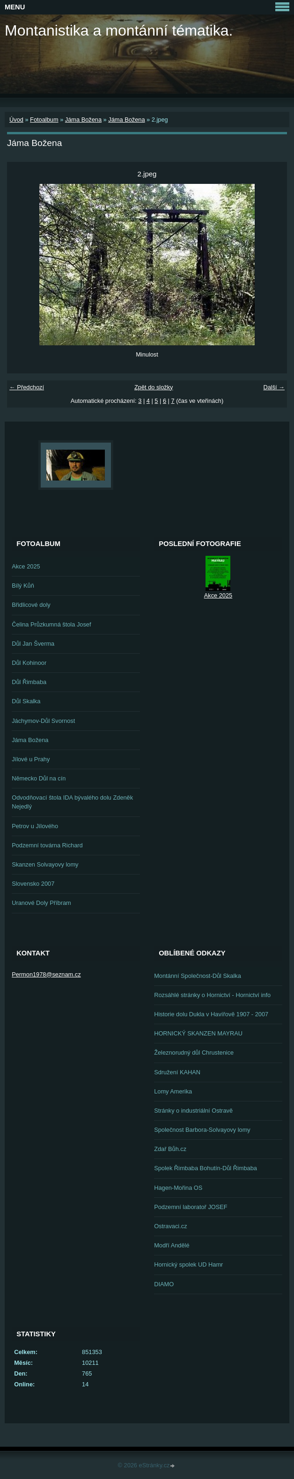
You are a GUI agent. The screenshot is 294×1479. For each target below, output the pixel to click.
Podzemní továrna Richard (47, 845)
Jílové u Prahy (31, 759)
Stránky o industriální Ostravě (193, 1110)
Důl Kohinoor (29, 662)
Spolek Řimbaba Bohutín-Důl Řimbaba (205, 1168)
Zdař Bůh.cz (170, 1148)
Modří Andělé (171, 1245)
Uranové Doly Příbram (41, 902)
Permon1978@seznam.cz (46, 974)
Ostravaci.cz (170, 1226)
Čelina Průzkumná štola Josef (51, 624)
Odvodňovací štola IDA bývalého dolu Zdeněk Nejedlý (72, 802)
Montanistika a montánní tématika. (119, 30)
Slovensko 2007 (33, 883)
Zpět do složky (153, 387)
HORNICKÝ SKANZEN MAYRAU (198, 1033)
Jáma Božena (83, 119)
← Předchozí (26, 387)
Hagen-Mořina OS (178, 1187)
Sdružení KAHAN (177, 1072)
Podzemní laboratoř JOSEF (190, 1206)
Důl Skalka (26, 701)
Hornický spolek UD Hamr (188, 1264)
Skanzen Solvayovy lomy (45, 864)
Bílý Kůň (23, 585)
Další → (274, 387)
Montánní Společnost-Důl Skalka (197, 975)
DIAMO (164, 1284)
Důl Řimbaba (29, 681)
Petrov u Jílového (35, 826)
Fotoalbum (44, 119)
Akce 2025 (26, 566)
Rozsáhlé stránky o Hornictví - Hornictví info (212, 994)
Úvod (16, 119)
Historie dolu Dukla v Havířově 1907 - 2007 (211, 1014)
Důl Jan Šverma (33, 643)
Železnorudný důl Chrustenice (194, 1052)
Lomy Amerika (173, 1091)
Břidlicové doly (31, 604)
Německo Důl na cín (39, 778)
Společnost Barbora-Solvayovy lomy (202, 1129)
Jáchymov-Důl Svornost (43, 720)
